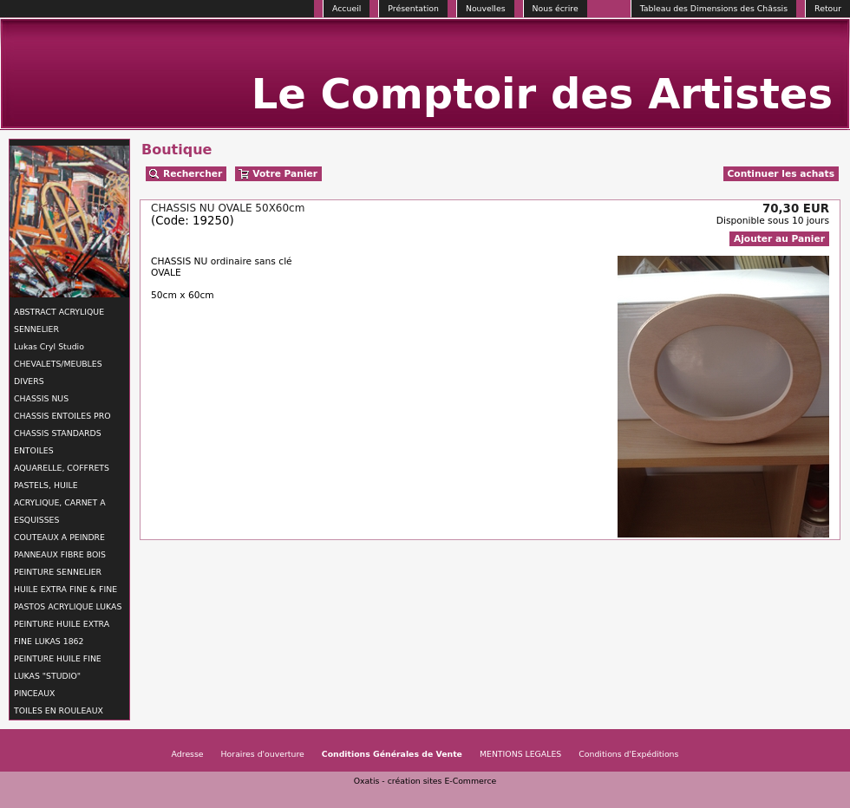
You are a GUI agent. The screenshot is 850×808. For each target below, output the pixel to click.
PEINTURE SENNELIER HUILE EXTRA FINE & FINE (65, 580)
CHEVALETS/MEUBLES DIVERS (58, 372)
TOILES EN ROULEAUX (58, 710)
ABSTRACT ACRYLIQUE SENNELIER (59, 320)
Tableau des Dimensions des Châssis (714, 8)
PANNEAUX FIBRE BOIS (60, 554)
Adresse (188, 754)
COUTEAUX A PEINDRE (59, 537)
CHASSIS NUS (41, 398)
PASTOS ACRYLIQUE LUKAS (67, 606)
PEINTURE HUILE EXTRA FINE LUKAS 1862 (61, 632)
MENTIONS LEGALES (520, 754)
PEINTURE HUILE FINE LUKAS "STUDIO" (57, 667)
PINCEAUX (34, 693)
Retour (827, 8)
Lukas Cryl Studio (49, 346)
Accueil (346, 8)
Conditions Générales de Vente (392, 754)
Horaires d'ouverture (262, 754)
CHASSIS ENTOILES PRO (62, 415)
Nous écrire (556, 8)
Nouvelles (486, 8)
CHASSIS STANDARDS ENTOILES (57, 441)
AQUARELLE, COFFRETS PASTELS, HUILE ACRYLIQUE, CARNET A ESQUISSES (61, 494)
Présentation (413, 8)
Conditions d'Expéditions (628, 754)
